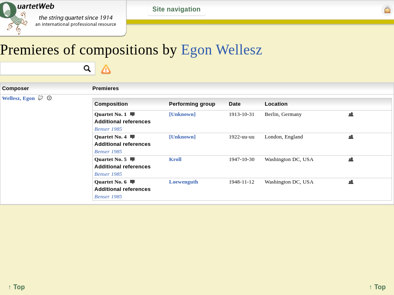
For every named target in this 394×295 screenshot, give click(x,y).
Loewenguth (183, 182)
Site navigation (176, 9)
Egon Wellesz (221, 50)
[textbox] (44, 69)
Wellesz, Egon (18, 98)
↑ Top (377, 287)
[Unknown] (182, 114)
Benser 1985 (108, 129)
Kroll (175, 159)
